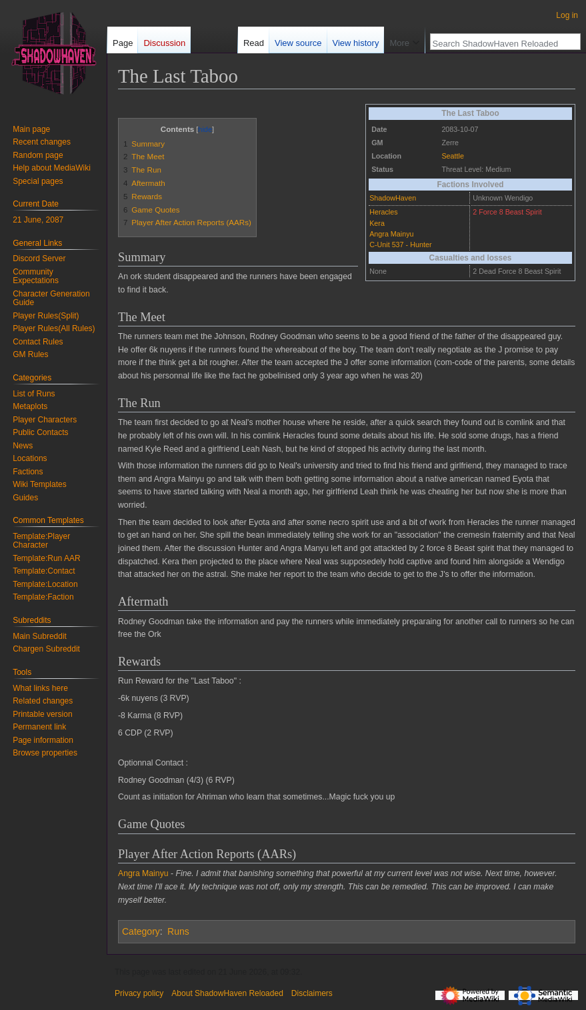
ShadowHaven (392, 198)
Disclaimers (312, 993)
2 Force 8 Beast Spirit (507, 212)
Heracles (383, 212)
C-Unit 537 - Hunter (400, 245)
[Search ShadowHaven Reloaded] (498, 43)
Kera (377, 223)
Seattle (452, 156)
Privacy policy (139, 993)
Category (141, 931)
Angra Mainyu (391, 234)
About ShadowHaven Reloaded (227, 993)
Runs (178, 931)
